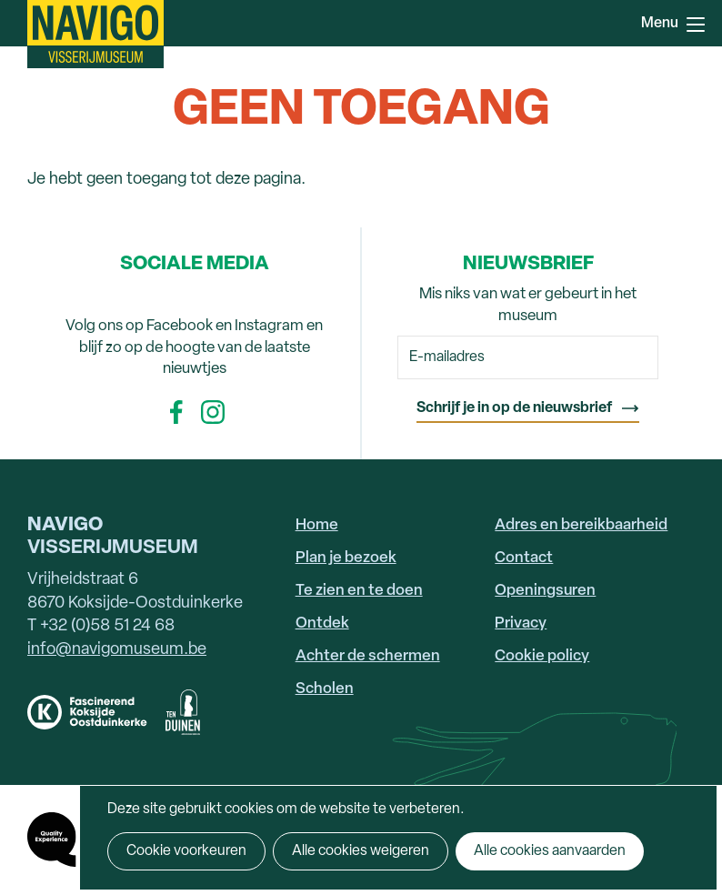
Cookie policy (542, 656)
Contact (524, 558)
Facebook (176, 412)
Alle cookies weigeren (360, 851)
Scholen (325, 689)
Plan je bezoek (346, 558)
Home (317, 525)
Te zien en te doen (359, 590)
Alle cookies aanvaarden (550, 851)
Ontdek (322, 623)
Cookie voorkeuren (186, 851)
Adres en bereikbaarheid (581, 525)
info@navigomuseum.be (116, 650)
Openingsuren (545, 590)
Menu (696, 24)
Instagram (213, 412)
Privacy (521, 623)
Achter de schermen (368, 656)
